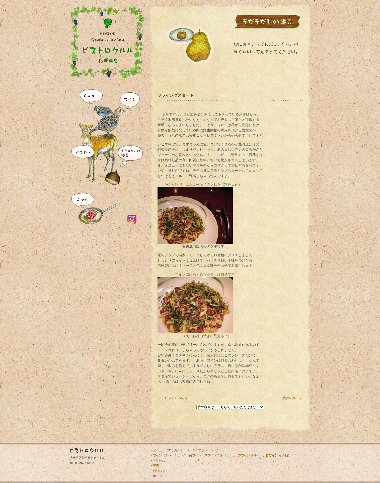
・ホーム (156, 476)
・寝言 (154, 465)
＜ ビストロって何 (173, 398)
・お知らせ (157, 471)
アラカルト (175, 450)
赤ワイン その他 (277, 455)
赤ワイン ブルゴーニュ (219, 455)
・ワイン (156, 455)
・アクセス (157, 460)
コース (214, 450)
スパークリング (175, 455)
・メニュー (157, 450)
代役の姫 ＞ (292, 398)
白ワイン (195, 455)
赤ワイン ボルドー (250, 455)
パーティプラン (196, 450)
